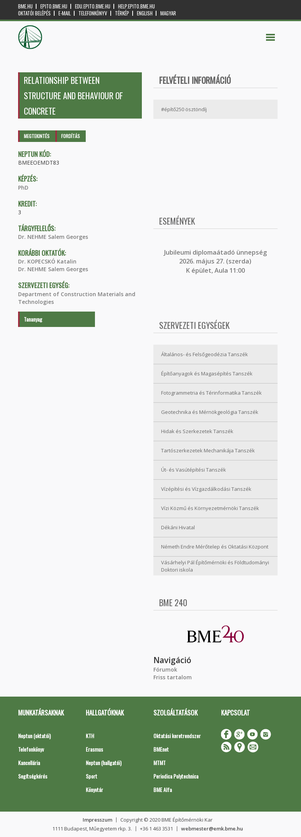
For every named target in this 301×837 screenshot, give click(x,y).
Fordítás (70, 136)
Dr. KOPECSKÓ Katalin (47, 261)
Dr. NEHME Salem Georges (53, 236)
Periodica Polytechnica (175, 776)
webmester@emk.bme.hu (212, 828)
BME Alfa (162, 789)
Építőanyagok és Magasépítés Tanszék (207, 373)
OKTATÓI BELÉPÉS (34, 13)
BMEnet (161, 749)
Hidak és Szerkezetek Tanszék (197, 431)
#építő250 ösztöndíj (184, 109)
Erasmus (94, 749)
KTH (90, 736)
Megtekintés (37, 136)
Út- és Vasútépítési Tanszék (193, 469)
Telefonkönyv (92, 13)
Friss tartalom (172, 677)
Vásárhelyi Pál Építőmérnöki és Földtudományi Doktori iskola (215, 566)
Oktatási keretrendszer (177, 736)
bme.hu (25, 6)
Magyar (168, 13)
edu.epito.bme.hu (92, 6)
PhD (23, 187)
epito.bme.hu (53, 6)
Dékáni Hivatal (178, 527)
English (145, 13)
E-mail (64, 13)
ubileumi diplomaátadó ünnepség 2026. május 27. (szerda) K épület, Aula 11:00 (216, 261)
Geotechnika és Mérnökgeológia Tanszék (209, 411)
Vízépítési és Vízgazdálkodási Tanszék (206, 488)
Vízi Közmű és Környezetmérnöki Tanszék (210, 508)
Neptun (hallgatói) (103, 763)
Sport (91, 776)
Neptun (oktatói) (34, 736)
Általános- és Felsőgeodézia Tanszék (204, 354)
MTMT (159, 763)
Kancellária (29, 763)
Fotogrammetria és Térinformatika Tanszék (211, 392)
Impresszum (97, 819)
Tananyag (33, 319)
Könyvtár (94, 789)
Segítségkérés (32, 776)
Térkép (122, 13)
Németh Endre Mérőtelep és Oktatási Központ (214, 546)
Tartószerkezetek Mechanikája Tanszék (208, 450)
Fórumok (165, 669)
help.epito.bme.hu (136, 6)
